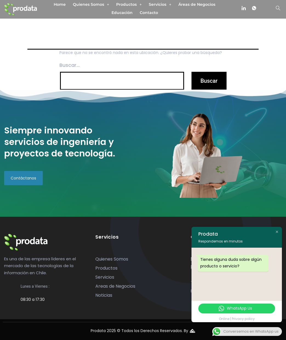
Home (60, 4)
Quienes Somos (91, 4)
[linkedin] (244, 8)
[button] (91, 4)
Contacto (149, 12)
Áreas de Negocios (196, 4)
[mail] (264, 8)
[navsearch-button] (278, 9)
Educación (122, 12)
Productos (129, 4)
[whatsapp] (254, 8)
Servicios (160, 4)
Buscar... (69, 65)
